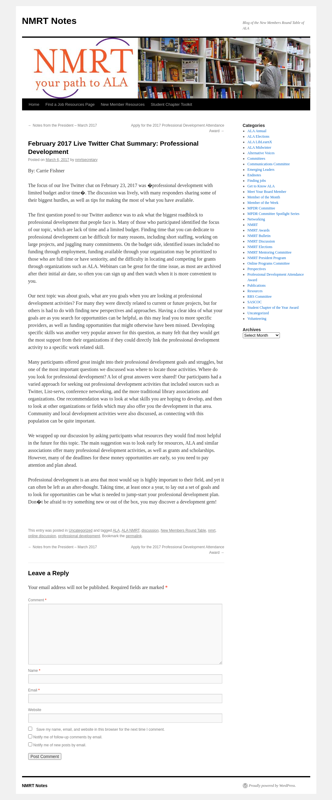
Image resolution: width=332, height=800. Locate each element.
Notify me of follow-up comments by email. (67, 737)
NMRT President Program (266, 258)
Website (34, 710)
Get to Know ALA (261, 186)
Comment (37, 600)
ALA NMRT (130, 530)
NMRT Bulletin (258, 236)
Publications (256, 285)
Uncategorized (80, 530)
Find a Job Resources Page (69, 104)
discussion (150, 530)
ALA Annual (256, 131)
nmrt (212, 530)
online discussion (42, 536)
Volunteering (256, 318)
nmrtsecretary (86, 160)
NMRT (252, 225)
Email (34, 690)
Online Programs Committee (268, 263)
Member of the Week (262, 203)
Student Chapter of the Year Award (273, 307)
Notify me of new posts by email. (59, 745)
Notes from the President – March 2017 (62, 125)
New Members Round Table (183, 530)
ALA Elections (258, 136)
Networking (256, 219)
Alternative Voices (261, 153)
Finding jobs (256, 180)
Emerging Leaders (260, 169)
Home (34, 104)
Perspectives (256, 269)
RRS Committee (259, 296)
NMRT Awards (258, 230)
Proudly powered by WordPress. (272, 785)
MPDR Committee (261, 208)
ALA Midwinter (259, 147)
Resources (254, 291)
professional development (79, 536)
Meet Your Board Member (266, 191)
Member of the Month (263, 197)
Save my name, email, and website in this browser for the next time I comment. (100, 729)
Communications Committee (268, 164)
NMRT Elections (259, 247)
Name (34, 670)
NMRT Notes (49, 21)
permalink (134, 536)
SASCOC (254, 302)
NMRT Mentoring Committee (269, 252)
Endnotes (254, 175)
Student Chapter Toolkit (171, 104)
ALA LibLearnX (259, 142)
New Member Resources (123, 104)
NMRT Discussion (261, 241)
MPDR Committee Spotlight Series (273, 214)
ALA (116, 530)
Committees (256, 158)
